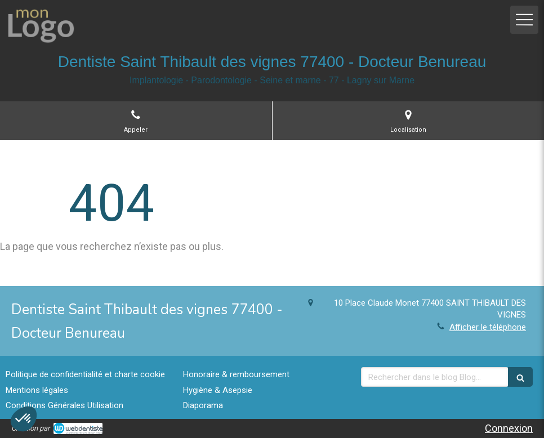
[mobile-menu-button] (524, 20)
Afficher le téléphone (487, 327)
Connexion (509, 428)
